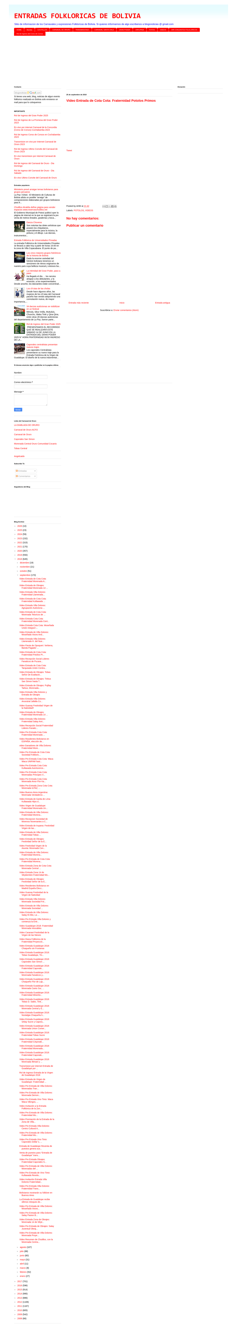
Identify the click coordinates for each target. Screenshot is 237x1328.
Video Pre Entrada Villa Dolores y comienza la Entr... (35, 920)
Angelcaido (19, 456)
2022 (20, 542)
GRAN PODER (124, 30)
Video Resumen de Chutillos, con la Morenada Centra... (36, 1240)
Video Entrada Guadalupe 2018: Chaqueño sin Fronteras (34, 947)
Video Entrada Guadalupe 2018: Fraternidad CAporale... (34, 1040)
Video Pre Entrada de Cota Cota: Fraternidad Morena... (34, 860)
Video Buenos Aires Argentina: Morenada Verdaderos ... (33, 793)
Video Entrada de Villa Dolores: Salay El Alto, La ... (34, 913)
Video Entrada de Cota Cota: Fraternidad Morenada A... (32, 579)
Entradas (21, 471)
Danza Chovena (34, 222)
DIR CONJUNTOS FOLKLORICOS (184, 30)
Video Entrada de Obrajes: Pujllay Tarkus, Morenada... (35, 686)
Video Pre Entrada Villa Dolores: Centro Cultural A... (34, 1127)
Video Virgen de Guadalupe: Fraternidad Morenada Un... (33, 806)
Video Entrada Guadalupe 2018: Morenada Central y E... (34, 1007)
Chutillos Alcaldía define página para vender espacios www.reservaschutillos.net (34, 208)
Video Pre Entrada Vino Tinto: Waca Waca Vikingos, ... (36, 1100)
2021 (20, 546)
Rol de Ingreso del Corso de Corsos (30, 34)
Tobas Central (20, 448)
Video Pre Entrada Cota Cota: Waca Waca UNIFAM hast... (36, 760)
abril (22, 1263)
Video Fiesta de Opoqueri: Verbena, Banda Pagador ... (36, 646)
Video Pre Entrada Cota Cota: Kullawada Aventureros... (33, 766)
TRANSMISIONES (82, 30)
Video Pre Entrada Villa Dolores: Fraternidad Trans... (34, 1187)
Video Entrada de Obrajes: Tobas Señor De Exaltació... (34, 673)
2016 (20, 1285)
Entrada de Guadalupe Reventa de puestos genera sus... (35, 1147)
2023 (20, 538)
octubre (24, 571)
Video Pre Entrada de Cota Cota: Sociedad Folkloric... (34, 753)
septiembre (25, 575)
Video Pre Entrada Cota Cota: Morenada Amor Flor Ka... (33, 780)
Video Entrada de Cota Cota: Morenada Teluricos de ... (32, 613)
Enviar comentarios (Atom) (126, 310)
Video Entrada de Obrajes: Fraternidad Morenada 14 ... (33, 586)
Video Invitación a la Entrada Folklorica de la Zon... (32, 1107)
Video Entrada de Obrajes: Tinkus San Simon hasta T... (35, 680)
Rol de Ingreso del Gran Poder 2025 (31, 115)
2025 (20, 530)
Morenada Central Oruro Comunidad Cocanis (35, 443)
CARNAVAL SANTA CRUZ (104, 30)
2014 (20, 1293)
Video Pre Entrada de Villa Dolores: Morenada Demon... (36, 1093)
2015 (20, 1289)
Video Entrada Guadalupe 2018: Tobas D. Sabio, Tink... (34, 1000)
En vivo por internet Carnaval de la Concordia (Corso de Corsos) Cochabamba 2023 (35, 128)
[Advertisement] (104, 61)
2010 (20, 1310)
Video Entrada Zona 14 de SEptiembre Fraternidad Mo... (34, 873)
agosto (23, 1247)
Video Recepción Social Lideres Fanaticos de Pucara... (34, 660)
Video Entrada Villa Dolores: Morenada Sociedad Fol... (32, 900)
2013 (20, 1298)
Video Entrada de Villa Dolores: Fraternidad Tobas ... (34, 833)
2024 (20, 534)
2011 (20, 1306)
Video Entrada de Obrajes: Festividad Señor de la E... (32, 840)
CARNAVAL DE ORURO (61, 30)
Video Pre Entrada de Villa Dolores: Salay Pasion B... (36, 1214)
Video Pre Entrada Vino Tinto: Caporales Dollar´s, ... (33, 1140)
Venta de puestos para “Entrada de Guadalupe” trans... (35, 1153)
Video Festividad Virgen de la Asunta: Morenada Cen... (33, 847)
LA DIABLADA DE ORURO (26, 425)
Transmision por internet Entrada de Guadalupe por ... (36, 1067)
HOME (19, 30)
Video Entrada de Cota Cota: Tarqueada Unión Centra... (32, 666)
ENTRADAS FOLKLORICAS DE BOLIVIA (77, 16)
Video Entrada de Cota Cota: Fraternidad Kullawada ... (32, 599)
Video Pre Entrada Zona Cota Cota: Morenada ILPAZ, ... (36, 786)
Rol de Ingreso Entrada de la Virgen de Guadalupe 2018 (36, 1073)
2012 (20, 1302)
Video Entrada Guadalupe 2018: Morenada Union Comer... (34, 1027)
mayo (23, 1259)
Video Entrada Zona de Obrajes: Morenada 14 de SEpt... (34, 1220)
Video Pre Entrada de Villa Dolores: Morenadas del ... (36, 1167)
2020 (20, 551)
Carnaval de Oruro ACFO (26, 430)
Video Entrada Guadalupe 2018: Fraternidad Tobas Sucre (34, 1033)
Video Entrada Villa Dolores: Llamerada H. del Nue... (32, 640)
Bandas (29, 30)
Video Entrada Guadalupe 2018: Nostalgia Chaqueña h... (34, 1013)
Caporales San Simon (24, 439)
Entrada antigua (162, 303)
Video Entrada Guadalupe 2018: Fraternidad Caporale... (34, 967)
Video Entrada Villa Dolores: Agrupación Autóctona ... (32, 606)
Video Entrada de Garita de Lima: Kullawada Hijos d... (35, 800)
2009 (20, 1314)
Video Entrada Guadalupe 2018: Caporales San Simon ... (34, 960)
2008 (20, 1318)
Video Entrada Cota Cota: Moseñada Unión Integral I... (36, 626)
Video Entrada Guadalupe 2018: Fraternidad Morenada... (34, 1047)
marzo (23, 1268)
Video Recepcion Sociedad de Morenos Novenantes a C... (33, 820)
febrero (23, 1272)
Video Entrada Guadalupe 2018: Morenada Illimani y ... (34, 1060)
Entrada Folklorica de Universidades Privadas (35, 240)
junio (22, 1255)
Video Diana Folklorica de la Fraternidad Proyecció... (32, 940)
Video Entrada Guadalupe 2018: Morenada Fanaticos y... (34, 973)
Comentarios (23, 476)
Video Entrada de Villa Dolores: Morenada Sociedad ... (34, 906)
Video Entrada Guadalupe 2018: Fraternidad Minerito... (34, 993)
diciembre (25, 562)
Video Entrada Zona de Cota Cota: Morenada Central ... (35, 866)
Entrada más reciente (79, 303)
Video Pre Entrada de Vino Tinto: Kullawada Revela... (34, 1173)
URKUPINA (139, 30)
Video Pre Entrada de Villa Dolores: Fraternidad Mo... (36, 1113)
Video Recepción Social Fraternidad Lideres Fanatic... (36, 726)
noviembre (25, 567)
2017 (20, 1281)
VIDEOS (163, 30)
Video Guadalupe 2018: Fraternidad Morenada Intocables (36, 927)
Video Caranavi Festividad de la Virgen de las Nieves (34, 933)
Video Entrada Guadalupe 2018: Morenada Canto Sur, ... (34, 987)
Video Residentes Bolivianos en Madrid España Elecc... (34, 886)
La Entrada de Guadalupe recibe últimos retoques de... (34, 1200)
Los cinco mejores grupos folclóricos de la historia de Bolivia (44, 254)
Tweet (69, 150)
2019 (20, 555)
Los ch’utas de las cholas (38, 288)
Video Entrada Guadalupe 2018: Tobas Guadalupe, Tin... (34, 953)
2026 (20, 526)
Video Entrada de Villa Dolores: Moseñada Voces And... (34, 633)
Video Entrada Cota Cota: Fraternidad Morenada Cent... (34, 619)
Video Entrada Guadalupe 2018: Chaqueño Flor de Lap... (34, 980)
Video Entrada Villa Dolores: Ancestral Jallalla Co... (32, 700)
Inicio (121, 303)
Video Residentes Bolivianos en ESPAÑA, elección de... (34, 740)
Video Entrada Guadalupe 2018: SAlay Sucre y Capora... (34, 1020)
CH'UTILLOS (42, 30)
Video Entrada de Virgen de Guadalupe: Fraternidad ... (32, 1080)
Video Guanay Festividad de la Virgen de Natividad (33, 893)
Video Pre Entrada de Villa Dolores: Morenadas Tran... (36, 1087)
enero (23, 1276)
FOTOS (152, 30)
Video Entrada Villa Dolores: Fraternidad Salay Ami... (32, 720)
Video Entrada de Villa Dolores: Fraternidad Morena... (34, 813)
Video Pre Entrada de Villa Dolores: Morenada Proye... (36, 1234)
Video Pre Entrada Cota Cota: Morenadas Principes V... (33, 773)
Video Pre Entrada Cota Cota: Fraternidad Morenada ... (33, 733)
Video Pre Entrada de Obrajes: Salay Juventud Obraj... (36, 1227)
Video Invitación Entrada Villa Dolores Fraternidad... (33, 1180)
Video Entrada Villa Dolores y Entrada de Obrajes (33, 693)
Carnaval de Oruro (22, 434)
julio (22, 1251)
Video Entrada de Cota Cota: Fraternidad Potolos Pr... (32, 653)
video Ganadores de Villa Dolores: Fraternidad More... (35, 746)
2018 (20, 559)
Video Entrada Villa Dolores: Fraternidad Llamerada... (32, 593)
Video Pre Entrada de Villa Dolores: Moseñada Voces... (36, 1207)
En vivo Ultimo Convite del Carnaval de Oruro (35, 178)
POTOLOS (79, 210)
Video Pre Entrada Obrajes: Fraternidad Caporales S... (32, 1160)
